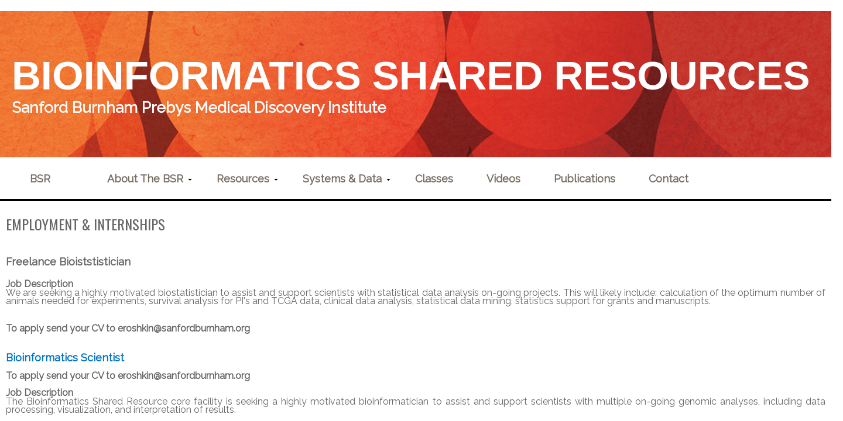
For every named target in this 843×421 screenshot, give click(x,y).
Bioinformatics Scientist (65, 357)
